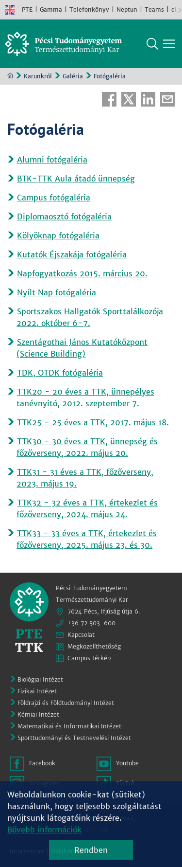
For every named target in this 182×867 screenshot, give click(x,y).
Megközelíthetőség (94, 646)
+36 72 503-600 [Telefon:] (91, 623)
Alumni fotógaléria (52, 159)
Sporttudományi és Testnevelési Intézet (74, 737)
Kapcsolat (81, 634)
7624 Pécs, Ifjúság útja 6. (103, 611)
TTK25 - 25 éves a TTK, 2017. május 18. (93, 422)
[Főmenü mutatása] (169, 44)
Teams (154, 9)
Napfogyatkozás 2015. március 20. (82, 273)
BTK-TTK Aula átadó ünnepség (76, 178)
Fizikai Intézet (37, 691)
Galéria (73, 76)
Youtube (127, 763)
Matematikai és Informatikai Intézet (69, 726)
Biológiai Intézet (40, 679)
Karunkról (38, 76)
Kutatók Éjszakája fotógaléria (72, 254)
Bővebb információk (44, 829)
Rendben (91, 850)
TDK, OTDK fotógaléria (60, 373)
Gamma (51, 9)
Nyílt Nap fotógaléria (56, 292)
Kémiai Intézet (38, 714)
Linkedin (148, 99)
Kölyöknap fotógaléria (58, 235)
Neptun (126, 9)
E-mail (167, 99)
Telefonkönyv (89, 9)
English (10, 10)
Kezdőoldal (10, 75)
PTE (27, 9)
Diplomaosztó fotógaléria (64, 216)
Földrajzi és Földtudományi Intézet (65, 702)
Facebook (109, 99)
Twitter (128, 99)
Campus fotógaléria (53, 197)
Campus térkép (89, 658)
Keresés (152, 44)
